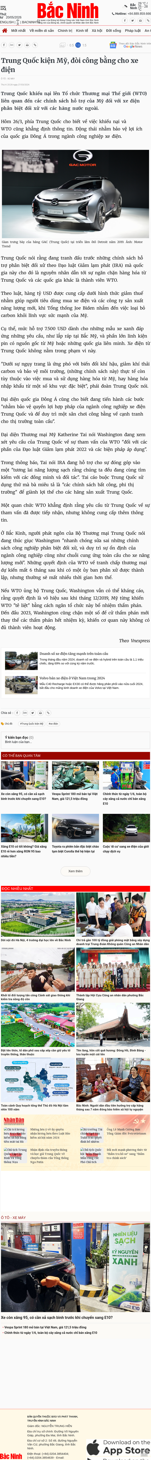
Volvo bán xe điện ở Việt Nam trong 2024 (72, 678)
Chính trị (65, 31)
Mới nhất (18, 31)
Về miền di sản (42, 31)
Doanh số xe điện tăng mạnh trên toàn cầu (74, 654)
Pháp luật (133, 31)
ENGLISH (7, 22)
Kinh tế (82, 31)
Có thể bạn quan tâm (21, 756)
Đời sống (113, 31)
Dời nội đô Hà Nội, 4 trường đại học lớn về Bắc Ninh (36, 940)
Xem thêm (76, 871)
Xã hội (97, 31)
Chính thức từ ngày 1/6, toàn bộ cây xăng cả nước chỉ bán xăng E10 (50, 1333)
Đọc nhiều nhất (17, 889)
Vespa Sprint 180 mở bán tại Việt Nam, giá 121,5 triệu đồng (44, 1327)
